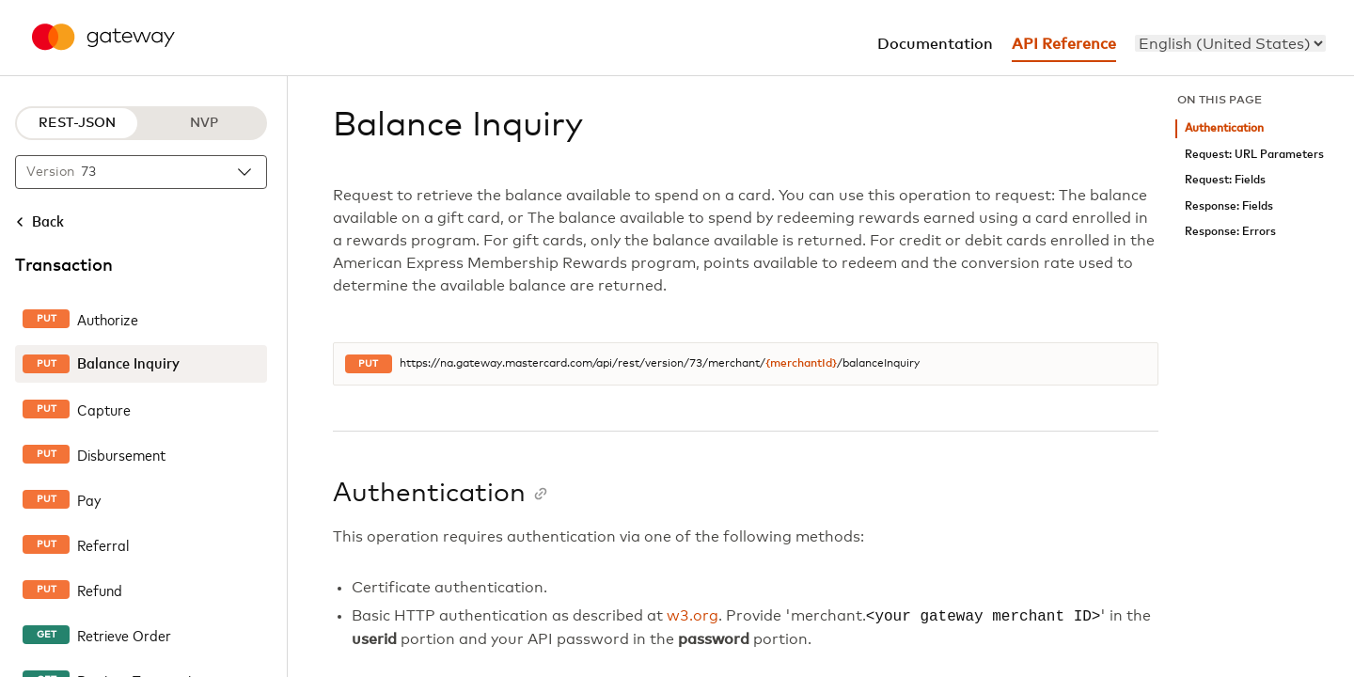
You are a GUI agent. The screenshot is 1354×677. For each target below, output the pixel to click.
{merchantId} (801, 364)
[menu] (1230, 43)
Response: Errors (1230, 232)
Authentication (1224, 128)
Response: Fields (1229, 206)
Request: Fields (1225, 180)
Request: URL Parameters (1254, 155)
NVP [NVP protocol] (204, 123)
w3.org (692, 616)
